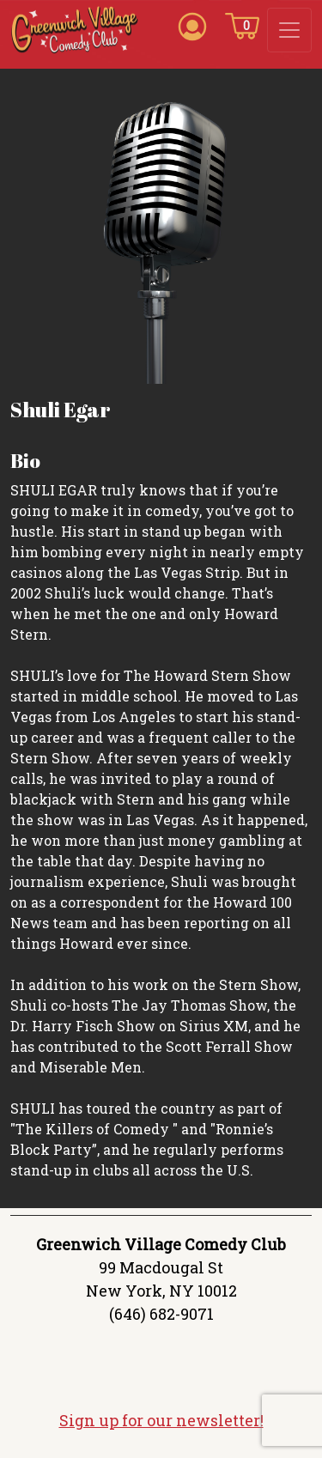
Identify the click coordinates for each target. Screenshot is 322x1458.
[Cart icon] (242, 25)
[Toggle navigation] (289, 30)
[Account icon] (192, 25)
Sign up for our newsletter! (161, 1420)
